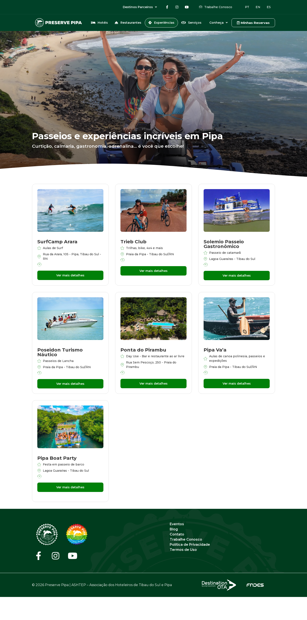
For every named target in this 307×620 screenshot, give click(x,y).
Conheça (218, 22)
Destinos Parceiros (140, 7)
